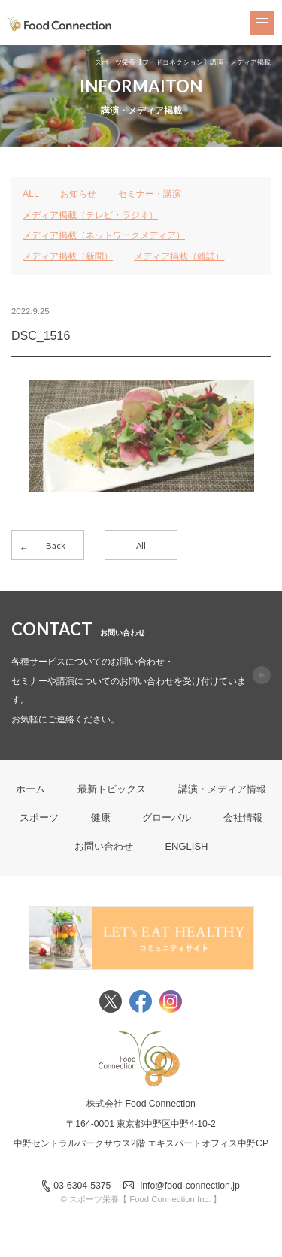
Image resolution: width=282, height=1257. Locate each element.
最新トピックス (111, 789)
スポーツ (39, 817)
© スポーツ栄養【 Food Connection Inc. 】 (141, 1199)
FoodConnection (58, 24)
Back (55, 545)
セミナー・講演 (149, 194)
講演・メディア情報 (222, 789)
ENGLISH (186, 846)
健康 (101, 817)
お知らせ (78, 194)
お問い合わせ (103, 846)
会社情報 (242, 817)
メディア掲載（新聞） (68, 256)
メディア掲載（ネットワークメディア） (104, 235)
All (141, 545)
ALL (31, 194)
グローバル (166, 817)
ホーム (30, 789)
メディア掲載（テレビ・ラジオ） (90, 215)
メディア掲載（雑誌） (179, 256)
